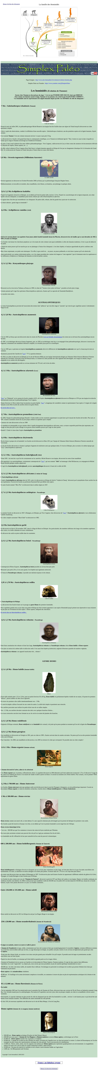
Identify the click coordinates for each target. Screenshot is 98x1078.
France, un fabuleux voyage (49, 1063)
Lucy (24, 354)
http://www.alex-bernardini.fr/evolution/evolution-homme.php (54, 80)
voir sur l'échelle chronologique (53, 337)
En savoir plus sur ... (14, 612)
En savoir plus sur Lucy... (8, 408)
